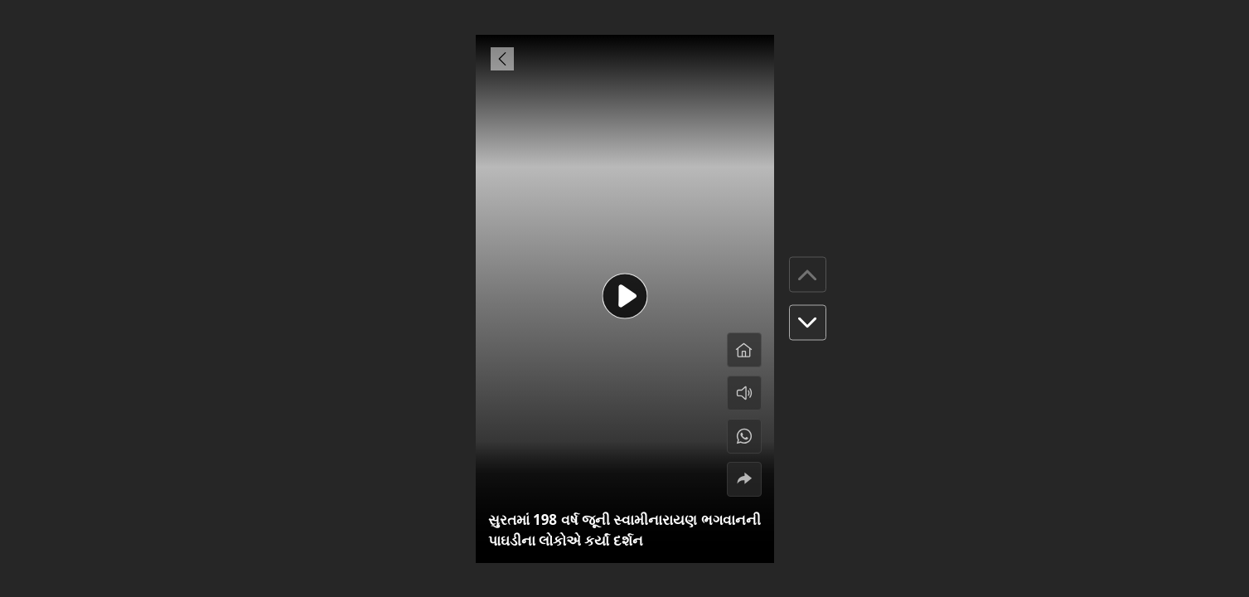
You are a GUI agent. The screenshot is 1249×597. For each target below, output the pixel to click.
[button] (807, 323)
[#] (744, 436)
